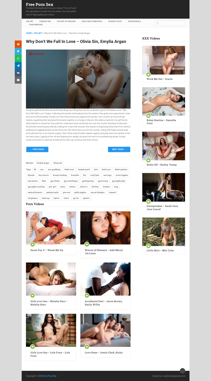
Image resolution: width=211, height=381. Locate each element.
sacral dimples (98, 192)
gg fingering (88, 181)
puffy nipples (80, 192)
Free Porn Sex (39, 4)
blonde (31, 175)
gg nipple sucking (36, 187)
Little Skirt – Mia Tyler (160, 250)
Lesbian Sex (45, 21)
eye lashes (33, 181)
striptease (33, 198)
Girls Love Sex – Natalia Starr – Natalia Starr (49, 303)
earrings (107, 175)
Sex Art (29, 21)
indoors (83, 187)
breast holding (60, 175)
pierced (66, 192)
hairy (62, 187)
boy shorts (44, 175)
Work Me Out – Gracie (160, 78)
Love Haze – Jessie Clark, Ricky (104, 352)
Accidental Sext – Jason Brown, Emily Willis (103, 303)
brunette (75, 175)
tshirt (66, 198)
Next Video (119, 149)
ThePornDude (36, 25)
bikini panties (121, 169)
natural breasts (35, 192)
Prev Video (37, 149)
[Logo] (37, 53)
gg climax (55, 181)
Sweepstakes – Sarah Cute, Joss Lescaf (162, 208)
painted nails (52, 192)
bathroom (69, 169)
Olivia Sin (57, 163)
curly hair (94, 175)
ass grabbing (54, 169)
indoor (72, 187)
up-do (76, 198)
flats (44, 181)
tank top (45, 198)
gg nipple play (118, 181)
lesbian (106, 187)
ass (42, 169)
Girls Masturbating (92, 21)
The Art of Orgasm (66, 21)
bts (84, 175)
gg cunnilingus (71, 181)
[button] (78, 79)
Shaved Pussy (115, 21)
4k (35, 169)
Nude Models (134, 21)
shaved (112, 192)
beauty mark (84, 169)
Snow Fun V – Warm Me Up (46, 250)
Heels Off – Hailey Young (162, 164)
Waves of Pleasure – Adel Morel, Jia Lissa (104, 252)
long (116, 187)
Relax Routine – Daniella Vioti (161, 122)
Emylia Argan (43, 163)
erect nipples (122, 175)
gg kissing (103, 181)
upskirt (86, 198)
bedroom (106, 169)
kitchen (95, 187)
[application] (78, 79)
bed (96, 169)
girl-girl (52, 187)
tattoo (57, 198)
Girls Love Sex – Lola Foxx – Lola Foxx (50, 354)
